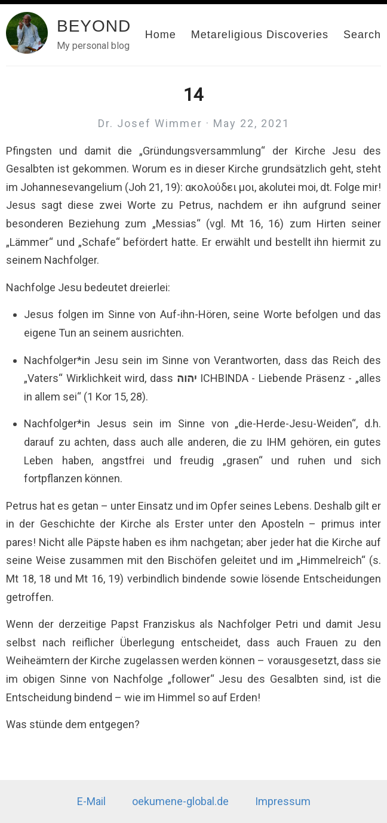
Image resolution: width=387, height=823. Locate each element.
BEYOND (94, 26)
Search (362, 35)
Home (160, 35)
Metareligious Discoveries (259, 35)
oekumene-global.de (180, 801)
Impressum (283, 801)
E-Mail (91, 801)
